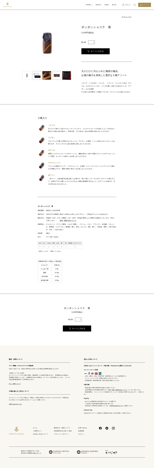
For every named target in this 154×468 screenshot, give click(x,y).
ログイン (81, 434)
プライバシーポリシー (61, 434)
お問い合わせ (82, 428)
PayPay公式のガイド (115, 405)
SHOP (106, 5)
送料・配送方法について (68, 220)
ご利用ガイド (37, 431)
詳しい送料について (15, 384)
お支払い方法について (40, 434)
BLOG (114, 5)
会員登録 (81, 431)
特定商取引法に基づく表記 (63, 431)
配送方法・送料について (62, 428)
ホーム (35, 428)
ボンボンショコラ (126, 16)
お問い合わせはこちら (15, 404)
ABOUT (98, 5)
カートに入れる (95, 51)
